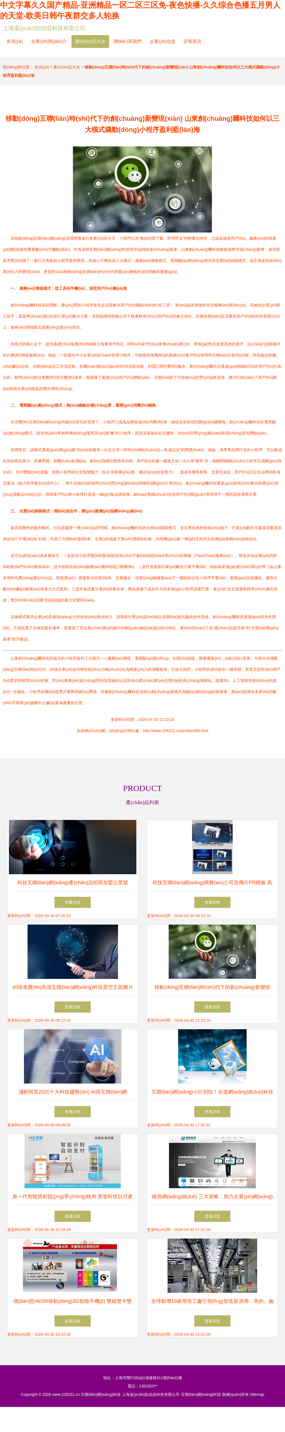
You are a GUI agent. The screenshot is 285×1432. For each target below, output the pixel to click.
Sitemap (257, 1394)
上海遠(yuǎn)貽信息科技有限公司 (44, 28)
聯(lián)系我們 (128, 41)
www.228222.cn (66, 1394)
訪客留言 (193, 41)
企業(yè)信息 (162, 41)
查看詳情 (72, 902)
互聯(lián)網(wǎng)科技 (101, 1394)
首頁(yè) (14, 41)
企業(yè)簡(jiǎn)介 (49, 41)
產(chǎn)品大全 (90, 41)
